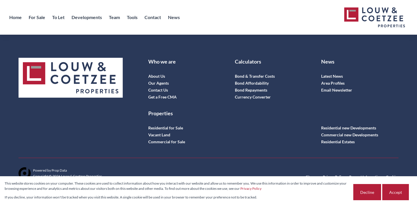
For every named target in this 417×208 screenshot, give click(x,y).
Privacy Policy (250, 188)
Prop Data (59, 170)
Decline (367, 192)
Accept (395, 192)
